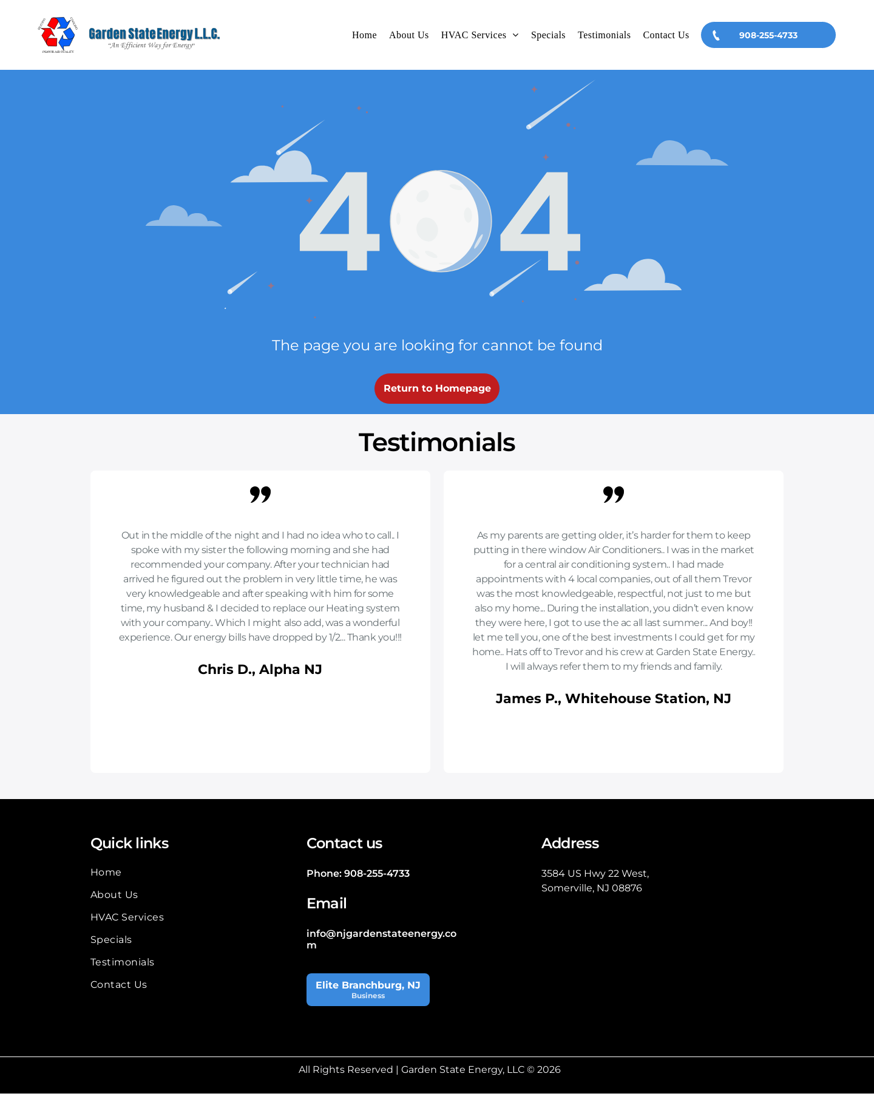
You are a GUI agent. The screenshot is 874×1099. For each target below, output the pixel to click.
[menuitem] (364, 37)
